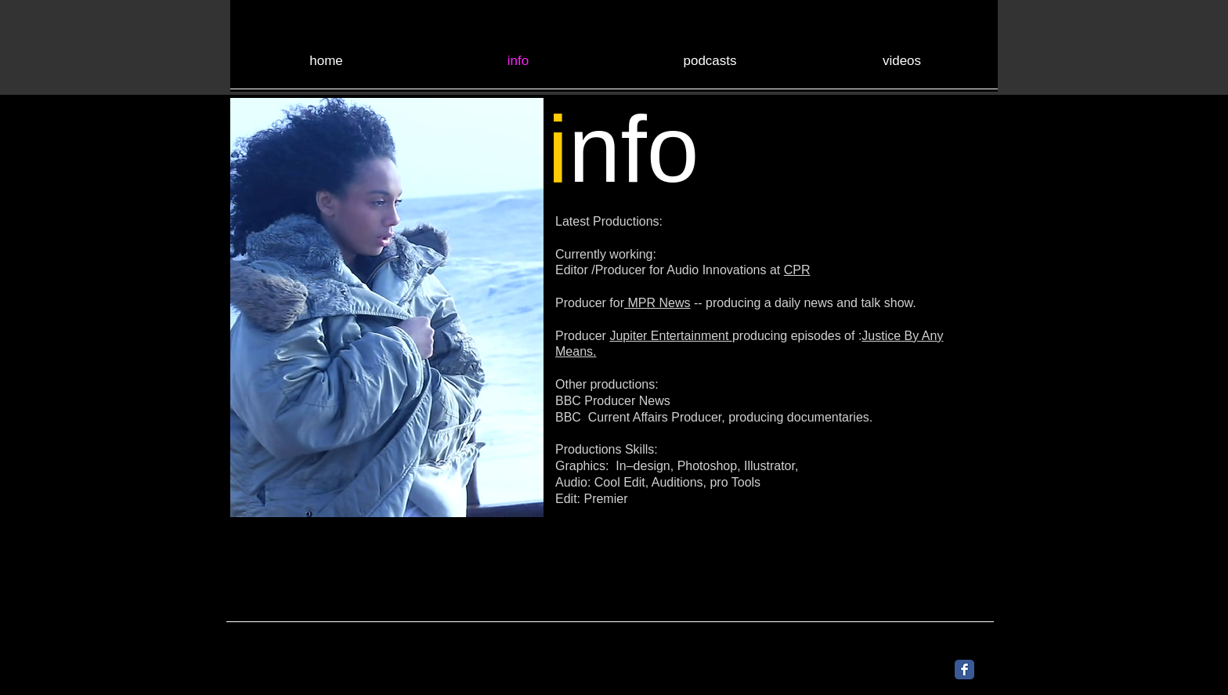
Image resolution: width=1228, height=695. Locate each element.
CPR (797, 270)
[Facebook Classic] (964, 669)
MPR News (657, 302)
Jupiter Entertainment (670, 335)
